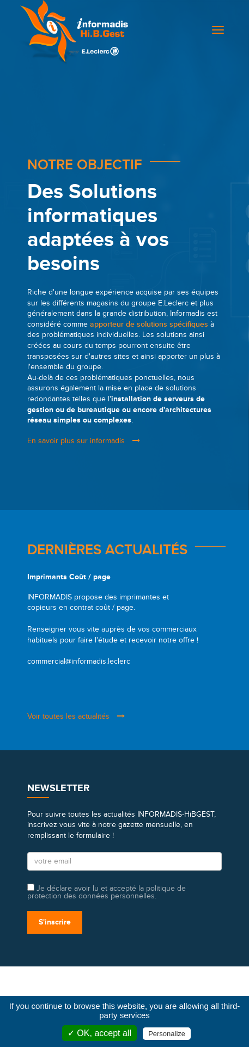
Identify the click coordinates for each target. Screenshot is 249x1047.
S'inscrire (55, 922)
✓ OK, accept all (99, 1033)
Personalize (166, 1034)
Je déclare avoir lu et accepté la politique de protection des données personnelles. (106, 892)
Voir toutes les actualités (76, 716)
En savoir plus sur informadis (83, 440)
